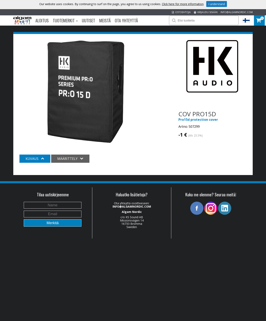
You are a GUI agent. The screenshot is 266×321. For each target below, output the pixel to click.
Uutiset (88, 20)
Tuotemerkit (65, 20)
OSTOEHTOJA (181, 12)
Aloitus (42, 20)
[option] (85, 91)
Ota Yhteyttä (126, 20)
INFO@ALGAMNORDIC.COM (237, 12)
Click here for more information (183, 4)
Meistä (105, 20)
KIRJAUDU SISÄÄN (206, 12)
